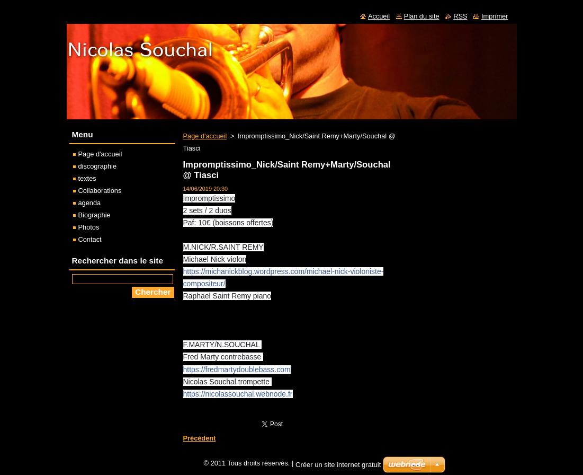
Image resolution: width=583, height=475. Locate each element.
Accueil (379, 16)
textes (87, 178)
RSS (460, 16)
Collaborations (100, 191)
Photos (89, 227)
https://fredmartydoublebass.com (237, 369)
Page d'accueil (205, 136)
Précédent (199, 438)
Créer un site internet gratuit (338, 467)
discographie (97, 166)
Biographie (94, 215)
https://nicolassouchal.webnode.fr (238, 394)
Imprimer (494, 16)
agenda (89, 203)
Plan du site (422, 16)
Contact (90, 239)
